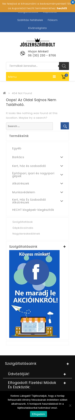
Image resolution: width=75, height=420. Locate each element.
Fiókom (53, 20)
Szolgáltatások (28, 12)
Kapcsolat (50, 12)
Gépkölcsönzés (22, 228)
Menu (32, 76)
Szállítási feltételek (30, 20)
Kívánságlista (37, 28)
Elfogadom (38, 414)
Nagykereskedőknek (26, 234)
